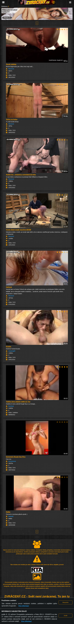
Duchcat (11, 406)
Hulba (8, 512)
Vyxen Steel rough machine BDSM (18, 230)
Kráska (8, 346)
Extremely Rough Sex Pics (15, 457)
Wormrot (11, 69)
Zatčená (9, 287)
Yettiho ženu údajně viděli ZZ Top (18, 401)
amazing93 (11, 351)
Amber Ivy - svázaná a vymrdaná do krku (21, 174)
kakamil (10, 516)
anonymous (12, 461)
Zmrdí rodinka (11, 64)
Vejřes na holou (11, 119)
